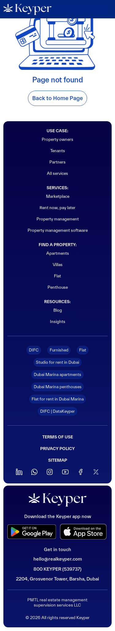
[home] (27, 9)
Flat (57, 275)
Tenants (57, 150)
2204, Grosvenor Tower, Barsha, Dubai (57, 578)
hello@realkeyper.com (57, 559)
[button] (104, 9)
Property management (57, 218)
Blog (57, 310)
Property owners (57, 139)
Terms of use (57, 437)
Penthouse (58, 287)
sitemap (57, 460)
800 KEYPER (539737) (57, 569)
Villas (58, 264)
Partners (57, 162)
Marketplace (57, 196)
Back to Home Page (57, 98)
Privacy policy (57, 449)
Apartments (57, 253)
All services (57, 173)
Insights (57, 321)
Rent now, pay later (57, 207)
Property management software (58, 230)
